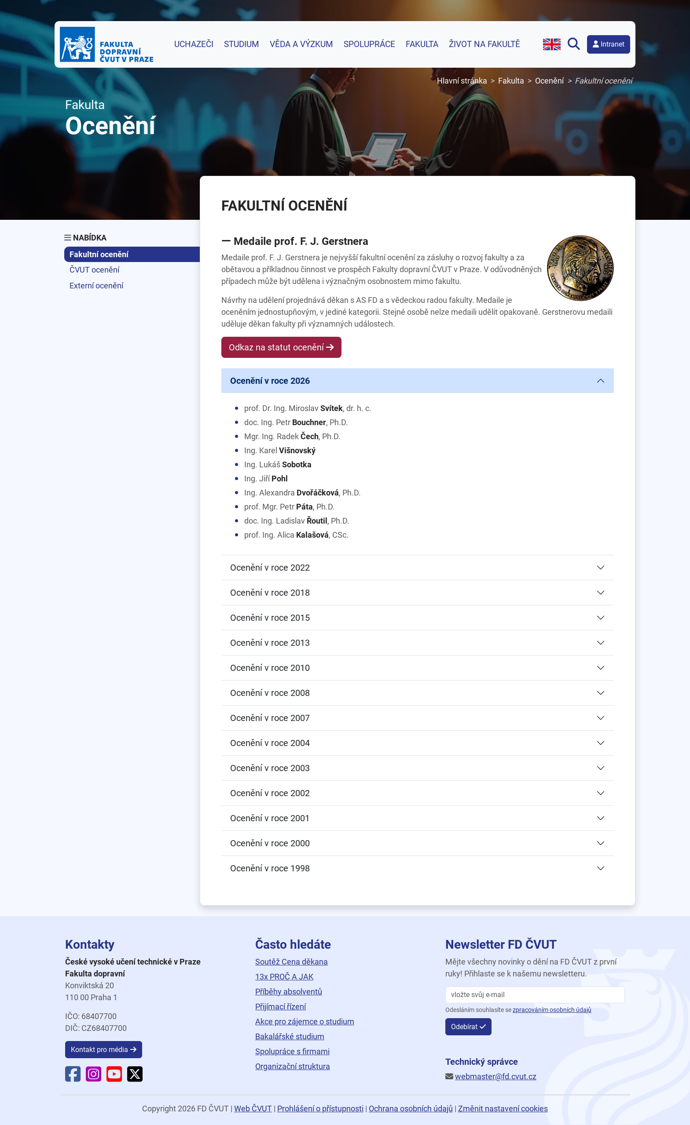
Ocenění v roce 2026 (270, 380)
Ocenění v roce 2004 (270, 743)
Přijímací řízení (280, 1006)
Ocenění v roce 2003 (270, 768)
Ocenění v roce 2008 (270, 693)
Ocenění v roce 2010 (270, 668)
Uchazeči (193, 44)
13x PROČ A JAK (284, 976)
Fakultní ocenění (99, 254)
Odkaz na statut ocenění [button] (276, 347)
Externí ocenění (96, 285)
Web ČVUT (253, 1108)
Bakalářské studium (289, 1036)
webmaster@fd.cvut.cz (495, 1076)
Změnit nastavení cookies (503, 1108)
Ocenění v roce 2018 (270, 592)
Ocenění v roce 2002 (270, 793)
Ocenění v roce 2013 (270, 642)
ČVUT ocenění (94, 269)
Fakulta (422, 44)
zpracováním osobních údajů (552, 1010)
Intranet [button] (608, 44)
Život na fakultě (484, 44)
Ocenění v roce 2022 (270, 567)
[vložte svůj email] (535, 995)
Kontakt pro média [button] (99, 1049)
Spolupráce (369, 44)
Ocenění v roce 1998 (270, 868)
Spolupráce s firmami (292, 1051)
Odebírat (464, 1027)
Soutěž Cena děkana (291, 961)
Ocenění (549, 80)
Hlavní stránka (462, 80)
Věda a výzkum (301, 44)
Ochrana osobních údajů (411, 1108)
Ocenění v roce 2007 (270, 718)
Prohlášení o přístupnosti (320, 1108)
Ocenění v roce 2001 (270, 818)
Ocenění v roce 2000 (270, 843)
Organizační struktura (292, 1066)
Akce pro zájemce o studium (304, 1021)
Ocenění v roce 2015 (270, 617)
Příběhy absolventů (288, 991)
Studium (241, 44)
